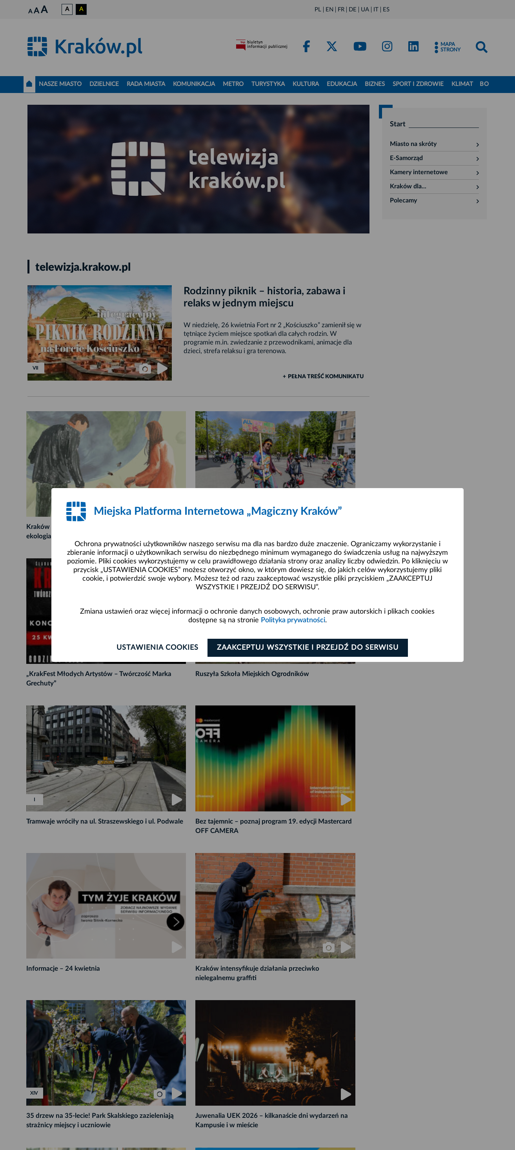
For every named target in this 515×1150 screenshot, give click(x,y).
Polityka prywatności (293, 620)
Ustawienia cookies (156, 647)
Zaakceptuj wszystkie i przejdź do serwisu (309, 647)
